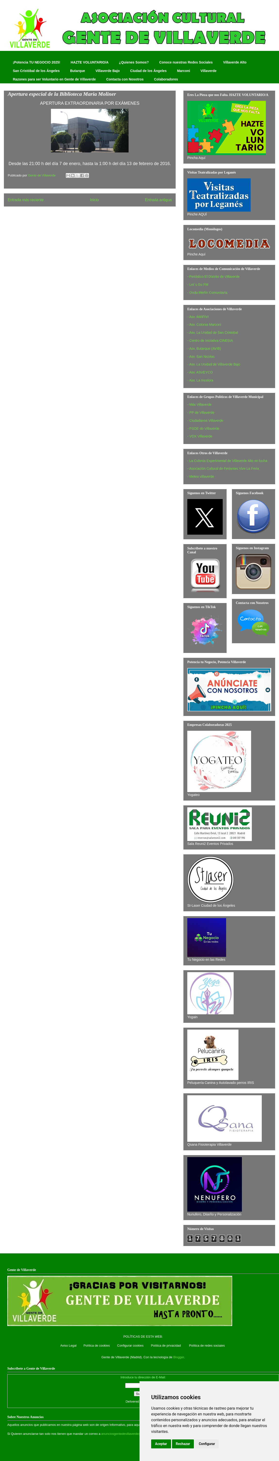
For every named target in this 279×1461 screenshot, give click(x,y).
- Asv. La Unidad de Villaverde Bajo (213, 364)
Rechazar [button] (183, 1444)
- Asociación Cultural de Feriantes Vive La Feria (223, 468)
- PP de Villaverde (200, 412)
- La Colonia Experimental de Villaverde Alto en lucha (227, 461)
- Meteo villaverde (200, 476)
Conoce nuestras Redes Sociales (186, 62)
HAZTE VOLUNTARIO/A (89, 62)
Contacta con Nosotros (125, 79)
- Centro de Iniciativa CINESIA (210, 340)
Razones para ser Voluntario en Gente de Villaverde (54, 79)
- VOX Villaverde (199, 436)
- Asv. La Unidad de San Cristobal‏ (212, 332)
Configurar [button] (207, 1444)
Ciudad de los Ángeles (148, 71)
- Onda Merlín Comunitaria (207, 292)
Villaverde (208, 71)
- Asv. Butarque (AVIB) (204, 348)
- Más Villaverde (199, 404)
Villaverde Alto (234, 62)
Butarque (77, 71)
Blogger (178, 1357)
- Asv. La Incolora (200, 380)
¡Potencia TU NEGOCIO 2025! (36, 62)
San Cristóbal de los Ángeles (36, 71)
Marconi (183, 71)
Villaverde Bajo (107, 71)
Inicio (94, 200)
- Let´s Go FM (197, 284)
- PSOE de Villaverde (203, 428)
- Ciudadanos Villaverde (205, 420)
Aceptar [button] (161, 1444)
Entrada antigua (158, 200)
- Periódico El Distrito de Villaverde (213, 276)
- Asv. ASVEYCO (200, 372)
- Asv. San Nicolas (201, 356)
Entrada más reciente (26, 200)
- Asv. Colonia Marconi (204, 324)
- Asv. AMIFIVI (198, 317)
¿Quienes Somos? (134, 62)
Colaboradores (166, 79)
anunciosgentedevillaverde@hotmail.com (130, 1434)
